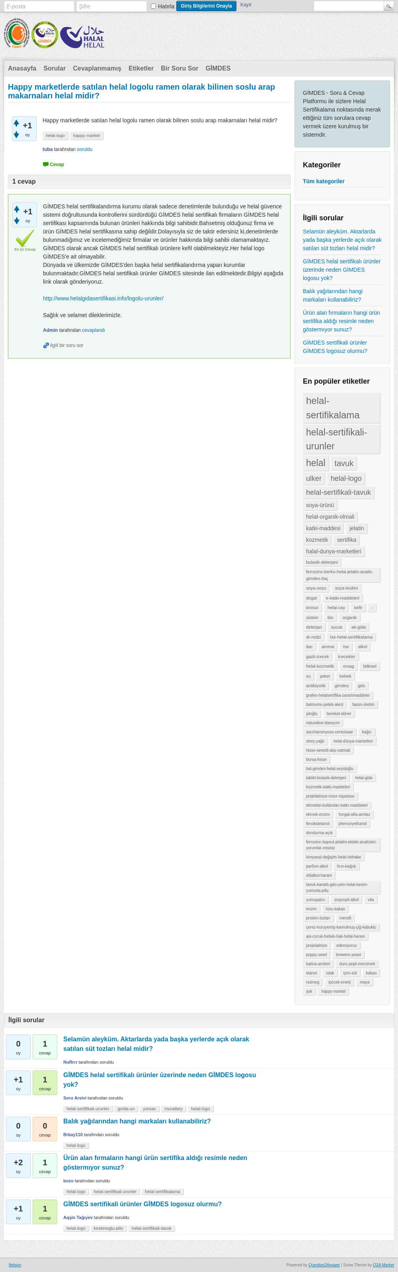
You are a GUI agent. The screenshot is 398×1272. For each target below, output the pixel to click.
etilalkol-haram (319, 875)
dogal (311, 598)
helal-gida (363, 778)
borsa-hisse (316, 759)
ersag (348, 666)
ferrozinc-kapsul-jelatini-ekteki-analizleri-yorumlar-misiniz (341, 845)
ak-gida (358, 627)
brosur (312, 607)
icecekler (346, 656)
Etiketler (141, 68)
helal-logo (346, 478)
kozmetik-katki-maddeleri (328, 787)
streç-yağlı (315, 741)
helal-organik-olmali (330, 517)
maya (364, 982)
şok (309, 991)
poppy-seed (316, 955)
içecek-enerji (339, 982)
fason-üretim (363, 704)
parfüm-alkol (317, 866)
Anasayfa (22, 68)
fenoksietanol (318, 823)
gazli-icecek (317, 656)
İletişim (15, 1265)
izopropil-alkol (346, 900)
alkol (362, 646)
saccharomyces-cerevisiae (329, 732)
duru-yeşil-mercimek (357, 964)
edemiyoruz (346, 945)
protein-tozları (318, 918)
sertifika (346, 540)
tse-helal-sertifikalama (351, 637)
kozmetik (317, 540)
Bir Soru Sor (179, 68)
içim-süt (350, 973)
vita (371, 900)
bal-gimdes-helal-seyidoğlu (329, 768)
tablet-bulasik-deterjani (326, 778)
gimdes (342, 685)
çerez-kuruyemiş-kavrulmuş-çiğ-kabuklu (341, 927)
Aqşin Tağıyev (78, 1217)
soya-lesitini (346, 588)
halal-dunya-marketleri (333, 551)
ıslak (330, 973)
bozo (68, 1180)
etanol (311, 973)
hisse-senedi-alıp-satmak (328, 750)
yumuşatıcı (315, 900)
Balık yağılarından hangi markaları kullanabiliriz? (333, 295)
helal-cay (336, 607)
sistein (312, 617)
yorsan (149, 1108)
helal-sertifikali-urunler (336, 439)
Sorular (54, 68)
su (308, 676)
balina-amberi (318, 964)
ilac (309, 646)
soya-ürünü (320, 505)
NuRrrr (70, 1062)
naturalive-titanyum (322, 723)
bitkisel (370, 666)
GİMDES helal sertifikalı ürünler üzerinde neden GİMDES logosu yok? (341, 269)
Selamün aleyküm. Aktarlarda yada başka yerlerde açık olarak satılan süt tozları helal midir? (342, 239)
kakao (371, 973)
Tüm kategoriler (324, 181)
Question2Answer (324, 1265)
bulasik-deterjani (322, 562)
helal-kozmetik (320, 666)
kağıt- (367, 732)
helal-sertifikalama (333, 407)
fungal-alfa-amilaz (354, 814)
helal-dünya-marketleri (353, 741)
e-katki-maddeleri (342, 598)
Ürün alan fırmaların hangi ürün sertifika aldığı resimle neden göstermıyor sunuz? (341, 321)
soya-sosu (316, 588)
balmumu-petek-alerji (324, 704)
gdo (361, 685)
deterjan (314, 627)
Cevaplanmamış (97, 68)
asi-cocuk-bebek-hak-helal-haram (335, 936)
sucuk (337, 627)
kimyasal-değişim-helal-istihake (333, 857)
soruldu (84, 149)
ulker (314, 478)
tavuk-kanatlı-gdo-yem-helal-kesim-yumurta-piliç (337, 887)
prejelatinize (316, 945)
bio (331, 617)
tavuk (343, 463)
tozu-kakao (335, 909)
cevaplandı (93, 330)
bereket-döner (339, 713)
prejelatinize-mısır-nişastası (330, 796)
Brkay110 (73, 1134)
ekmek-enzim (318, 814)
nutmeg (312, 982)
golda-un (126, 1108)
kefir (358, 607)
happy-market (333, 991)
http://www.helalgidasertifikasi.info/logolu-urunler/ (103, 298)
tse (346, 646)
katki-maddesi (323, 528)
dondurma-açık (319, 833)
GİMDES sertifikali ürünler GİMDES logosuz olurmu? (335, 346)
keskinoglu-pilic (109, 1228)
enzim (311, 909)
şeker (325, 676)
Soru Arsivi (74, 1098)
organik (349, 617)
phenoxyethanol (353, 823)
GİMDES (217, 68)
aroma (328, 646)
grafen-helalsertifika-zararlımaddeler (338, 695)
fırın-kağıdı (346, 866)
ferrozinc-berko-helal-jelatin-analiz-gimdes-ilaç (339, 575)
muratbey (173, 1108)
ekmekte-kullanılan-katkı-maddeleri (337, 805)
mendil (345, 918)
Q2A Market (383, 1265)
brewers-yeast (348, 955)
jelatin (356, 528)
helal (316, 463)
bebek (345, 676)
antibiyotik (316, 685)
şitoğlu (312, 713)
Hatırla (166, 6)
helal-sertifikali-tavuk (338, 492)
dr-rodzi (313, 637)
